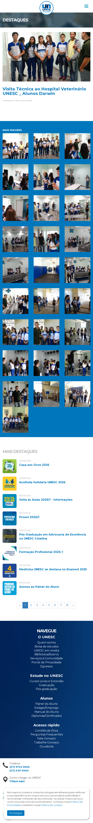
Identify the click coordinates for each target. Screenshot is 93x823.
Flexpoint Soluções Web (85, 819)
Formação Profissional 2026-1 (41, 552)
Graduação (46, 685)
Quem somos (46, 642)
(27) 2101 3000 (19, 770)
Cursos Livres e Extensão (47, 681)
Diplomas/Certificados (47, 715)
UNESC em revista (46, 650)
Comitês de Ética (46, 730)
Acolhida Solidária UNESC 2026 (42, 482)
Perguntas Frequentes (46, 734)
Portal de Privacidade (46, 662)
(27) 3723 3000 (20, 766)
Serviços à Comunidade (46, 658)
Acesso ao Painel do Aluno (39, 586)
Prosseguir (15, 813)
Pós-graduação (46, 689)
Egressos (46, 666)
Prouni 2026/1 (29, 517)
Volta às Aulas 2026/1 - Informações (45, 499)
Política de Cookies (51, 805)
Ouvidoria (46, 746)
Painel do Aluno (46, 703)
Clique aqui (17, 781)
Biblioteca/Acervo (46, 654)
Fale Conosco (46, 738)
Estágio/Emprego (46, 707)
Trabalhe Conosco (46, 742)
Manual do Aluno (46, 711)
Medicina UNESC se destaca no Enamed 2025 (53, 569)
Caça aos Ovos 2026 (34, 465)
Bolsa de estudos (46, 646)
